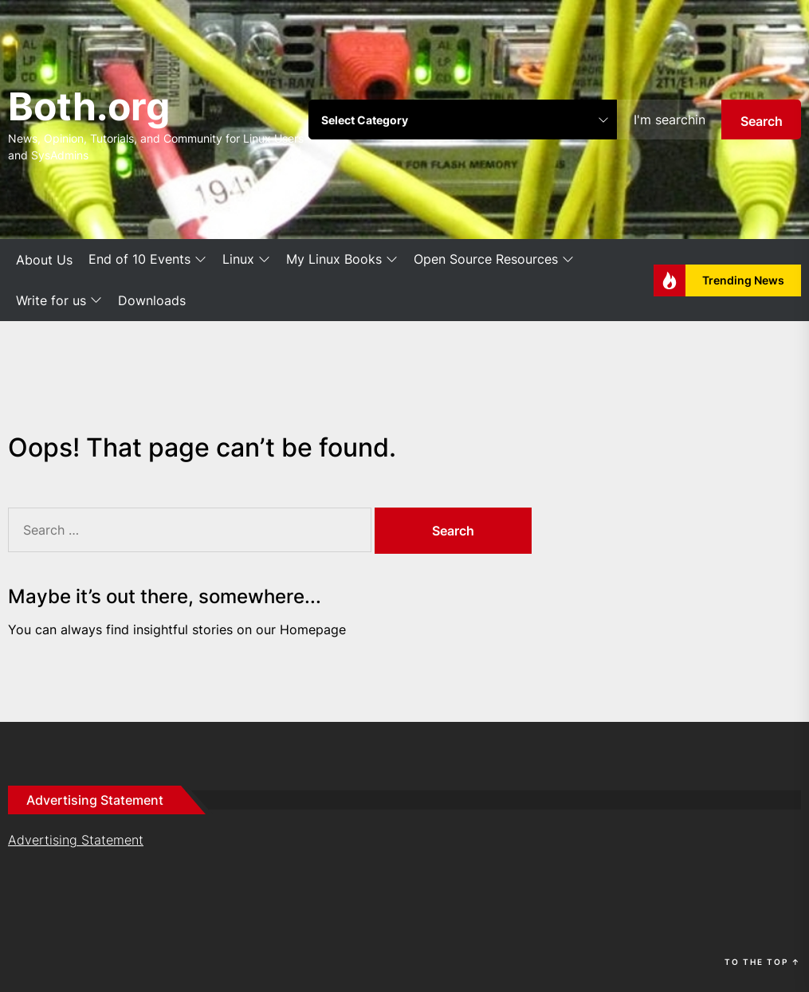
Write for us (59, 301)
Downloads (152, 300)
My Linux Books (342, 260)
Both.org (89, 106)
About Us (44, 260)
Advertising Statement (75, 840)
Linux (246, 260)
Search (761, 121)
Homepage (313, 629)
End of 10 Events (147, 260)
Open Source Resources (494, 260)
